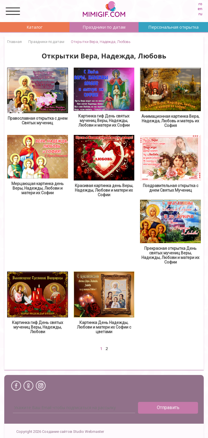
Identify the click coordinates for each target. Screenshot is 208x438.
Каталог (35, 27)
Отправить (168, 407)
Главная (14, 42)
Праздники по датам (104, 27)
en (200, 8)
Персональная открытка (173, 27)
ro (200, 3)
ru (200, 13)
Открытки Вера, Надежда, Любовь (101, 42)
